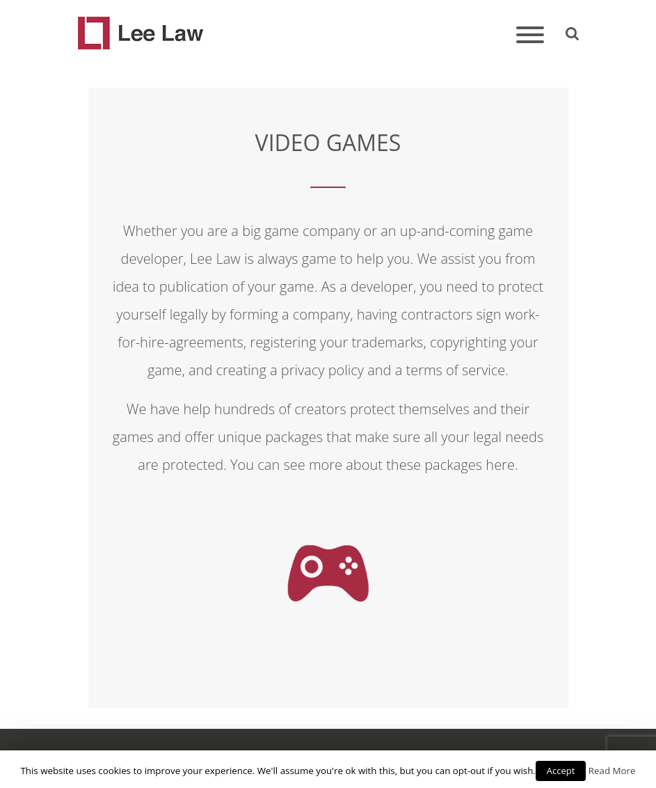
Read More (612, 770)
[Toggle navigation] (530, 36)
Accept (561, 770)
